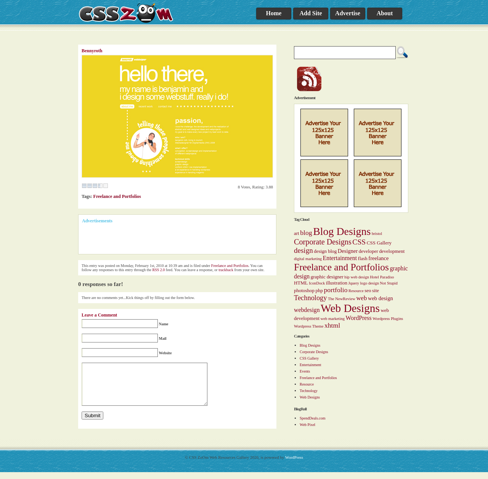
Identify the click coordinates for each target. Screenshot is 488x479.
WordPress (294, 464)
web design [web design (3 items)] (380, 298)
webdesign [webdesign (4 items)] (307, 310)
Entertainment (310, 365)
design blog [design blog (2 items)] (325, 251)
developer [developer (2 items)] (368, 251)
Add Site (310, 13)
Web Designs (310, 397)
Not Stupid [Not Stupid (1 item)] (388, 283)
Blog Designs (310, 345)
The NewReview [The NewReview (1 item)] (341, 299)
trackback (225, 270)
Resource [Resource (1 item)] (356, 291)
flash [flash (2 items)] (363, 258)
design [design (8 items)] (303, 250)
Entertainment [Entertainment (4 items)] (340, 258)
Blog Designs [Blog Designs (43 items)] (342, 231)
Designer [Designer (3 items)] (348, 251)
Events (305, 371)
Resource (307, 384)
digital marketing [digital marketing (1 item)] (308, 259)
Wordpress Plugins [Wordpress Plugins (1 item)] (387, 319)
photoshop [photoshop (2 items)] (304, 290)
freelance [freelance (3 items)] (378, 258)
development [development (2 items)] (392, 251)
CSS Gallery (309, 358)
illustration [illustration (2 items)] (336, 283)
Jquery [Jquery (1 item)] (353, 283)
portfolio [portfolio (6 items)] (336, 290)
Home (274, 13)
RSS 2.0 (158, 270)
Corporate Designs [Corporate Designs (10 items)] (323, 242)
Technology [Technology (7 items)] (310, 298)
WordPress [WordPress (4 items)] (359, 318)
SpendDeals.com (313, 418)
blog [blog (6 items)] (306, 232)
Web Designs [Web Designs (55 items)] (350, 308)
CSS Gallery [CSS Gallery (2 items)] (379, 243)
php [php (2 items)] (319, 290)
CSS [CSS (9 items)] (359, 242)
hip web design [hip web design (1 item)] (356, 277)
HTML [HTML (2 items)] (301, 283)
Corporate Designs (314, 352)
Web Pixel (307, 425)
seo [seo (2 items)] (367, 290)
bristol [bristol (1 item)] (377, 233)
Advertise (347, 13)
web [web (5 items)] (361, 298)
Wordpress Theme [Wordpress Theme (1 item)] (308, 326)
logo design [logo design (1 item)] (369, 283)
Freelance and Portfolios (318, 378)
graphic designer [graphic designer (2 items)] (327, 277)
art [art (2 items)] (296, 233)
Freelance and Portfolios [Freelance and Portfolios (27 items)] (341, 267)
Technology (309, 391)
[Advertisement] (171, 239)
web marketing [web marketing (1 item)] (332, 319)
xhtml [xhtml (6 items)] (332, 325)
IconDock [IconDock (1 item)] (317, 283)
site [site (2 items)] (375, 290)
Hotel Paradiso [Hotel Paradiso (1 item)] (382, 277)
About (385, 13)
